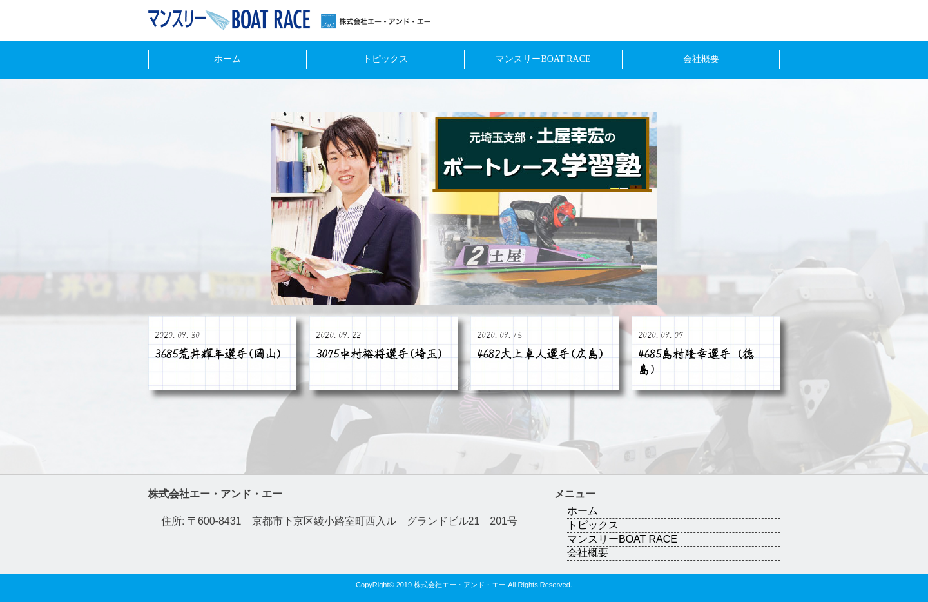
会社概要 (701, 59)
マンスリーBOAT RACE (543, 59)
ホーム (227, 59)
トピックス (385, 59)
